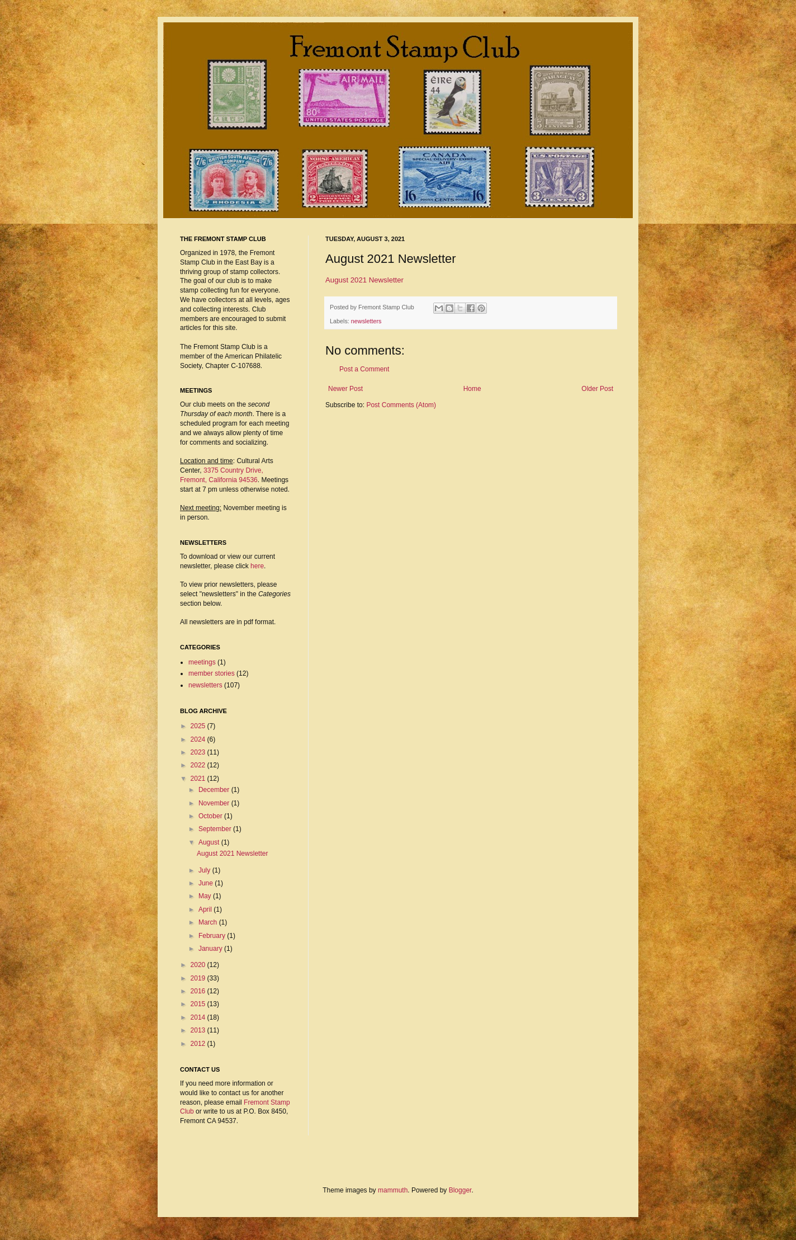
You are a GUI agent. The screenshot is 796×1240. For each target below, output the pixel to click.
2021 (199, 778)
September (215, 829)
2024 (199, 739)
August (209, 842)
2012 (199, 1044)
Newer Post (345, 389)
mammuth (393, 1190)
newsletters (366, 321)
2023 (199, 752)
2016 (199, 991)
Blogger (460, 1190)
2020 (199, 965)
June (206, 883)
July (205, 870)
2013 (199, 1030)
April (206, 909)
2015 (199, 1004)
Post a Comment (364, 369)
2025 (199, 726)
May (205, 896)
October (211, 816)
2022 (199, 765)
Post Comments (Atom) (401, 405)
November (214, 803)
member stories (211, 673)
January (211, 949)
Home (472, 389)
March (208, 922)
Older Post (597, 389)
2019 (199, 978)
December (214, 790)
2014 (199, 1017)
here (257, 566)
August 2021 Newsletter (364, 280)
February (212, 936)
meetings (202, 662)
